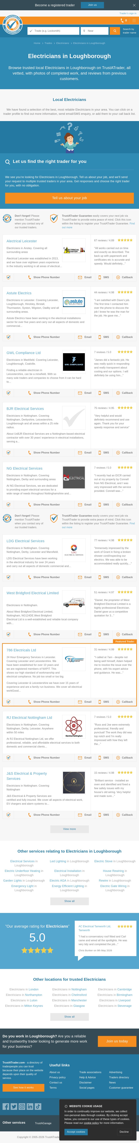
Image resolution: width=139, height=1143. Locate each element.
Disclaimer (85, 1082)
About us (54, 1072)
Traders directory (119, 1077)
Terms (53, 1087)
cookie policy (91, 1123)
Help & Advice (87, 1077)
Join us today (117, 1041)
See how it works (23, 1087)
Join (92, 5)
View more (69, 829)
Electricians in (24, 989)
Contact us (55, 1082)
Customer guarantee (121, 1087)
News (112, 1082)
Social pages (86, 1087)
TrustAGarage (43, 1123)
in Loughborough (69, 861)
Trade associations (90, 1072)
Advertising (115, 1072)
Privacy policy (57, 1077)
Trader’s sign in (128, 13)
